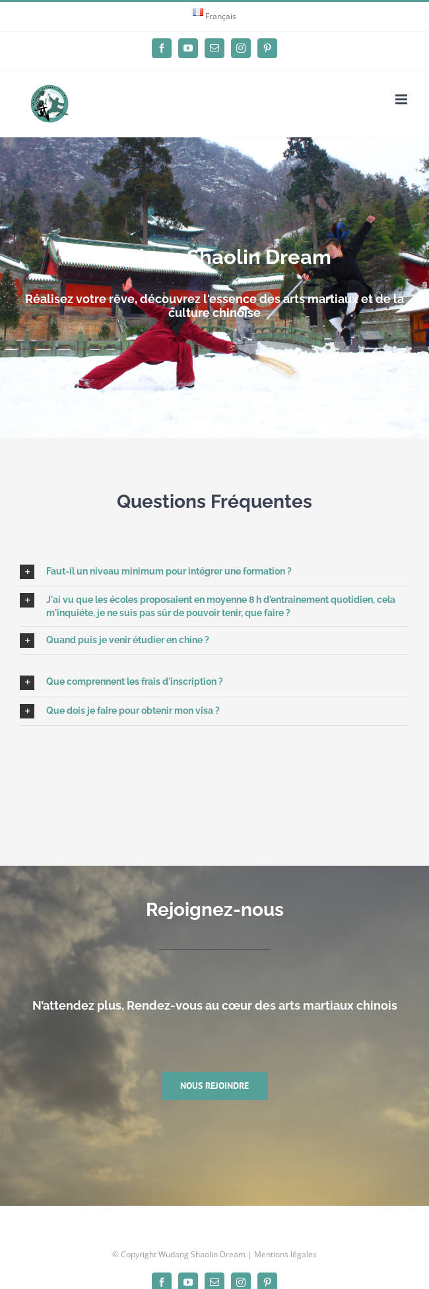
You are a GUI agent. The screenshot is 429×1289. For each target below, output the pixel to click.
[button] (214, 572)
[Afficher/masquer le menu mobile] (402, 99)
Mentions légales (285, 1254)
